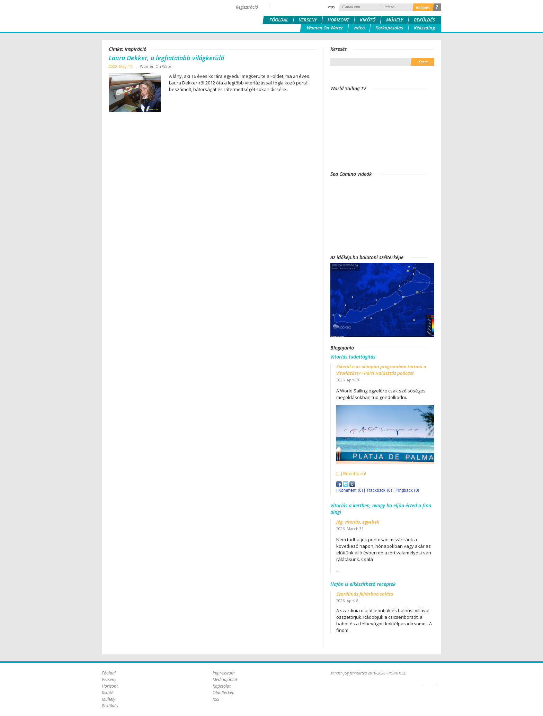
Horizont (338, 20)
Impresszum (223, 673)
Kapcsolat (222, 686)
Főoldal (278, 20)
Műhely (394, 20)
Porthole (148, 15)
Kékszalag (424, 28)
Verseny (308, 20)
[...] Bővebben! (351, 473)
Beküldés (424, 20)
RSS (216, 699)
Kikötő (367, 20)
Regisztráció (247, 7)
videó (359, 28)
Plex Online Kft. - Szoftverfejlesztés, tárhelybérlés (423, 680)
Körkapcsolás (389, 28)
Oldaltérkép (223, 693)
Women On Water (325, 28)
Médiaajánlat (225, 679)
